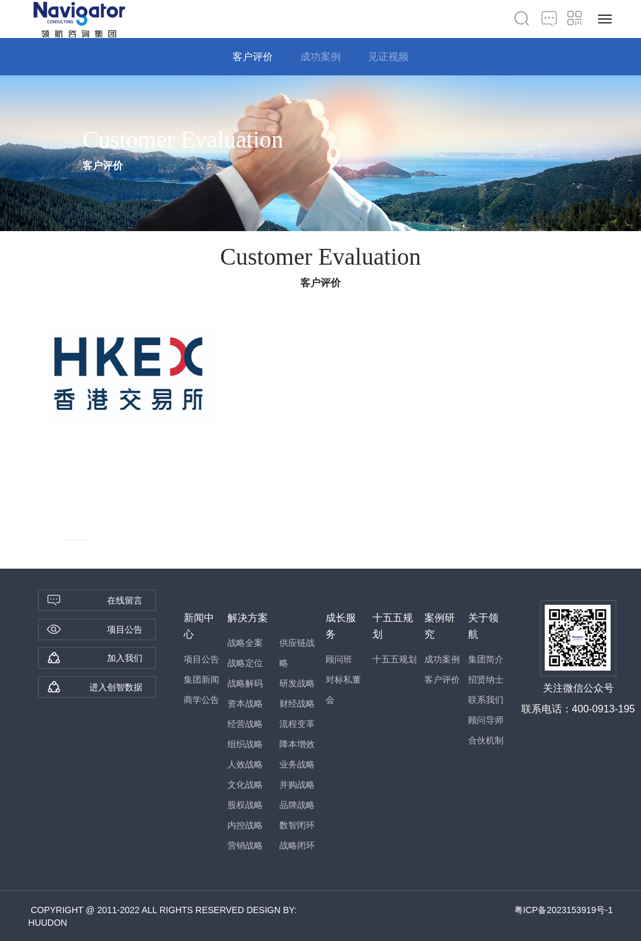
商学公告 (201, 700)
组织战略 (245, 744)
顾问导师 (486, 720)
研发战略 (297, 683)
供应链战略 (297, 653)
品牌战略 (297, 805)
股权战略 (245, 805)
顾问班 (339, 659)
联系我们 (486, 700)
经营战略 (245, 724)
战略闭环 (297, 845)
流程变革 (297, 724)
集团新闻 (201, 679)
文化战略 (245, 785)
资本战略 (245, 703)
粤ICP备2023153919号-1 (563, 910)
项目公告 (201, 659)
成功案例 (320, 56)
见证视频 (388, 56)
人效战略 (245, 764)
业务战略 (297, 764)
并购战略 (297, 785)
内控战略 (245, 825)
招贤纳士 (486, 679)
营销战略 (245, 845)
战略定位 (245, 663)
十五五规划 (394, 659)
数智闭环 (297, 825)
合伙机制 (486, 740)
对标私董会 (343, 689)
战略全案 (245, 643)
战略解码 (245, 683)
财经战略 (297, 703)
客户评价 (252, 56)
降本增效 (297, 744)
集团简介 (486, 659)
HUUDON (48, 923)
